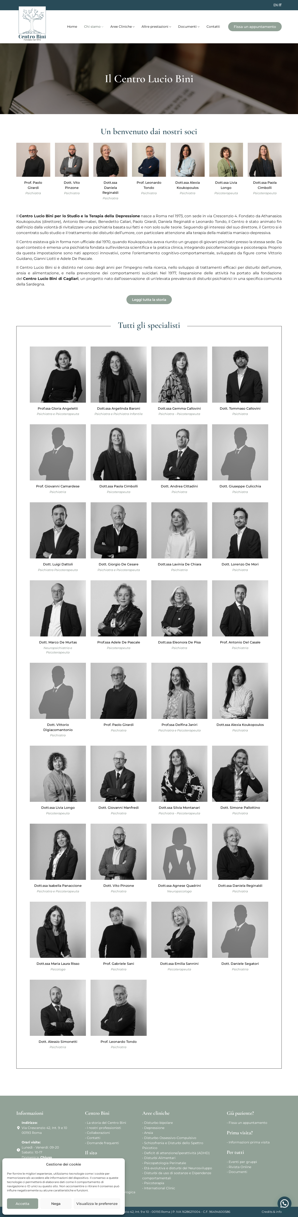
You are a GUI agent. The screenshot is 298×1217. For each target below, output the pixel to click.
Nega (56, 1203)
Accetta (22, 1203)
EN (276, 5)
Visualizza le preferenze (97, 1203)
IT (280, 5)
